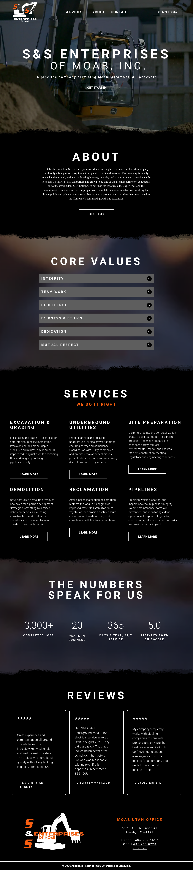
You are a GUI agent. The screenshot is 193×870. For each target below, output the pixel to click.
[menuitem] (75, 12)
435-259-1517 (146, 840)
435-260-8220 (144, 844)
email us (140, 848)
